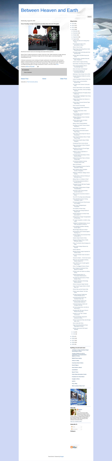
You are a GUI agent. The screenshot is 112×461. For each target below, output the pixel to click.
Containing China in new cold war (80, 143)
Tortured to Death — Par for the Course (82, 257)
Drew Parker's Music (77, 367)
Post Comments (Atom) (32, 81)
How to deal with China (78, 323)
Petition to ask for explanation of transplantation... (80, 152)
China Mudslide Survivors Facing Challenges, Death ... (80, 199)
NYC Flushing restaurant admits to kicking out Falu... (80, 181)
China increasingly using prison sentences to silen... (80, 317)
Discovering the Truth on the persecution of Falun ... (79, 44)
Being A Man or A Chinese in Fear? (81, 179)
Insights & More (76, 378)
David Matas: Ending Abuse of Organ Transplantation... (81, 188)
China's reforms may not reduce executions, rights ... (80, 121)
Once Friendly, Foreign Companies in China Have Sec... (81, 114)
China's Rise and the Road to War (80, 289)
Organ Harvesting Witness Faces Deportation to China (80, 325)
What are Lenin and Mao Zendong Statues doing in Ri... (80, 260)
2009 (73, 336)
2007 (73, 340)
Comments (74, 429)
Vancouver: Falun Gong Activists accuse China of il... (80, 191)
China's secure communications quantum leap (80, 82)
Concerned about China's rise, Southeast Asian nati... (79, 298)
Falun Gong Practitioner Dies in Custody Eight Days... (80, 66)
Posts (73, 426)
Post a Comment (28, 72)
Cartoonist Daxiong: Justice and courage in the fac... (80, 304)
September (75, 37)
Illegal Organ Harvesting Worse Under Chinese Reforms (81, 49)
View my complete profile (76, 421)
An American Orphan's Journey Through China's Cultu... (80, 162)
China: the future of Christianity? (80, 69)
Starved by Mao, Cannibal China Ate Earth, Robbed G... (81, 59)
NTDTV (73, 381)
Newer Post (24, 78)
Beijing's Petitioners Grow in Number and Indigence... (81, 117)
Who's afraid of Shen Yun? (78, 385)
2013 (73, 23)
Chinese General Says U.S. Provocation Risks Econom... (80, 275)
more (57, 64)
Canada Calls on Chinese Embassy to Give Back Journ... (81, 176)
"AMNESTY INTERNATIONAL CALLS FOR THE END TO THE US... (81, 224)
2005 (73, 344)
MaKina (80, 409)
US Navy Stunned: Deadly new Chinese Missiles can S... (80, 295)
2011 (73, 27)
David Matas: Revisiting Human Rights (81, 63)
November (75, 33)
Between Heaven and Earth (49, 10)
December (75, 31)
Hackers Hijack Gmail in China (80, 238)
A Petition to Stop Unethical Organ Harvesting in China (80, 350)
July (74, 332)
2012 (73, 25)
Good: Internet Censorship (79, 105)
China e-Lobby (75, 360)
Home (44, 78)
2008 (73, 338)
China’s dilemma (76, 249)
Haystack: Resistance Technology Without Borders (80, 281)
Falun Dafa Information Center (79, 374)
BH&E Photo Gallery (77, 358)
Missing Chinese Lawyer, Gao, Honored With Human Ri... (80, 301)
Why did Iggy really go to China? (80, 229)
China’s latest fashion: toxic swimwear (81, 87)
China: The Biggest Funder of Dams (81, 266)
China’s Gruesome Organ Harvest (80, 284)
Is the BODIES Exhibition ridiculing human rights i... (80, 227)
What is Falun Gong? (77, 47)
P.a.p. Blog (74, 383)
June (74, 334)
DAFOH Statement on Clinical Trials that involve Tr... (81, 214)
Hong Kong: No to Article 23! (79, 128)
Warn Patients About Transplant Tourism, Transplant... (80, 170)
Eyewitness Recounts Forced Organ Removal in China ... (81, 149)
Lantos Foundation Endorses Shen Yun (81, 79)
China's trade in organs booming (80, 61)
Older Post (63, 78)
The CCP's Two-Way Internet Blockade (81, 197)
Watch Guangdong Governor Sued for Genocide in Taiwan (81, 167)
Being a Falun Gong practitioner (80, 123)
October (75, 35)
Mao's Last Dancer (77, 164)
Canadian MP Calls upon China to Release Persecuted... (80, 311)
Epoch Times (75, 372)
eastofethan (75, 369)
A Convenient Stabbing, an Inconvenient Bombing (79, 71)
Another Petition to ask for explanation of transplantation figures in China (79, 355)
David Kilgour (75, 365)
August (75, 39)
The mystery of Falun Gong (79, 208)
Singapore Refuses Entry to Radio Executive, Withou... (80, 240)
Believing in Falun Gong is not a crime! (81, 74)
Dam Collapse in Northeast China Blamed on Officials (80, 269)
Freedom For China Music (78, 376)
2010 (73, 29)
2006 (73, 342)
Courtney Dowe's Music (77, 362)
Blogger (62, 456)
